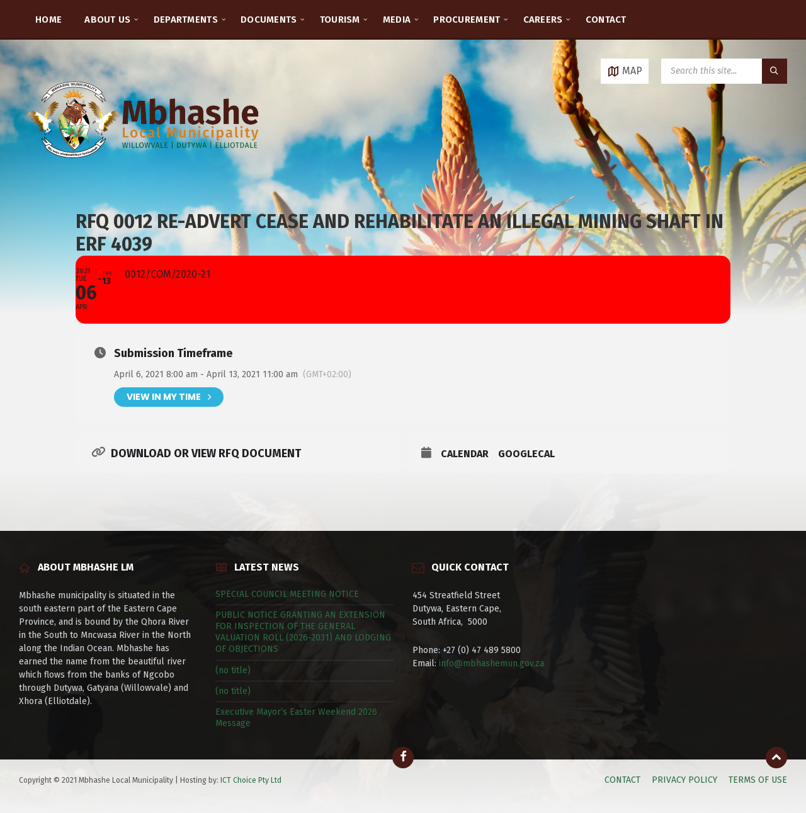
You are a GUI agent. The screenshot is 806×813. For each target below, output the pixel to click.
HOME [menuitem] (48, 19)
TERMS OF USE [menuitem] (758, 780)
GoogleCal (526, 454)
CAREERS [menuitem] (543, 19)
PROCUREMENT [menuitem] (466, 19)
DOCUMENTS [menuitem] (269, 19)
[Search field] (724, 71)
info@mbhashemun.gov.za (491, 663)
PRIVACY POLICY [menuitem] (684, 780)
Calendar (465, 454)
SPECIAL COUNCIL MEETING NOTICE (287, 594)
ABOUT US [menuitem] (107, 19)
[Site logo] (145, 173)
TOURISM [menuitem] (340, 19)
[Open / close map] (625, 71)
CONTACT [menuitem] (606, 19)
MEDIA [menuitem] (397, 19)
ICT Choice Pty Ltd (250, 780)
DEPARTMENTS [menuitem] (186, 19)
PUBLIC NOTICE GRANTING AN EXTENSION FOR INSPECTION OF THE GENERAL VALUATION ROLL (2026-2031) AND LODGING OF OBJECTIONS (303, 632)
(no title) (233, 670)
